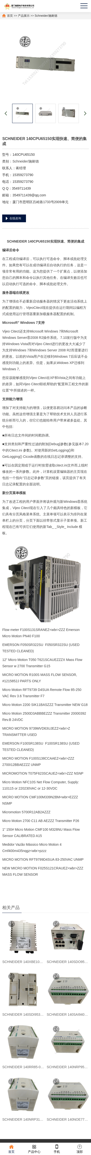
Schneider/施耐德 (46, 15)
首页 (10, 15)
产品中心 (34, 1149)
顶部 (79, 1149)
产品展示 (24, 15)
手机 (57, 1149)
